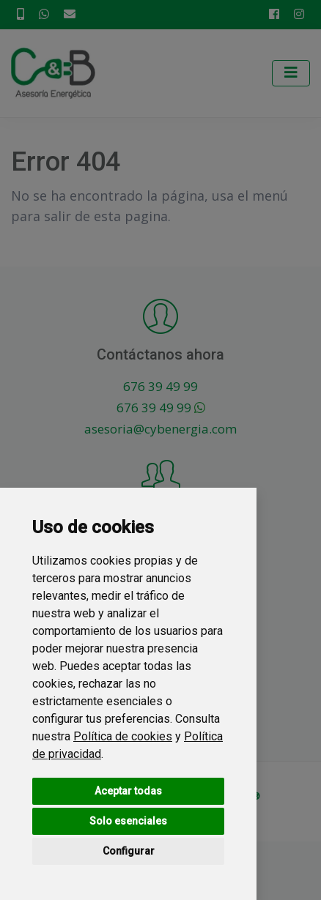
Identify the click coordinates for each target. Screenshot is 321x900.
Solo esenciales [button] (128, 821)
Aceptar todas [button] (128, 791)
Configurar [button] (129, 851)
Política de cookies (122, 736)
